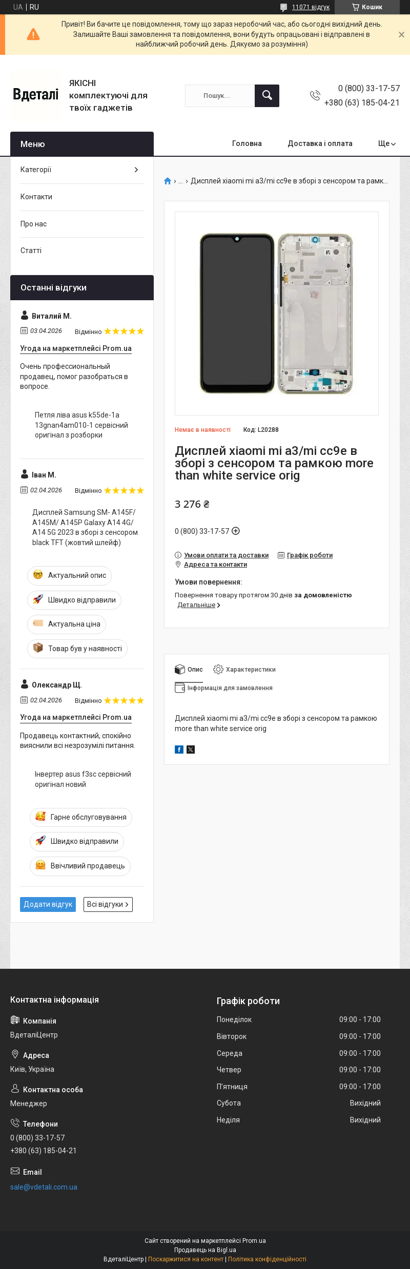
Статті (31, 250)
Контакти (36, 197)
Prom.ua (254, 1240)
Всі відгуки (105, 904)
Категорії (35, 169)
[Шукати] (267, 96)
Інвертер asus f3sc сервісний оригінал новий (83, 779)
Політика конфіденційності (267, 1259)
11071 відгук (311, 7)
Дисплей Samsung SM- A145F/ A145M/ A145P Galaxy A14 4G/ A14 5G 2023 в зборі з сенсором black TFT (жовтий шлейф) (85, 527)
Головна (247, 143)
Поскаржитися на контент (185, 1259)
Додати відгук (48, 904)
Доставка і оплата (320, 143)
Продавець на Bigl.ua (205, 1250)
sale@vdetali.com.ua (43, 1187)
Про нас (33, 224)
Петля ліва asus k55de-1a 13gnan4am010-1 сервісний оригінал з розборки (81, 425)
